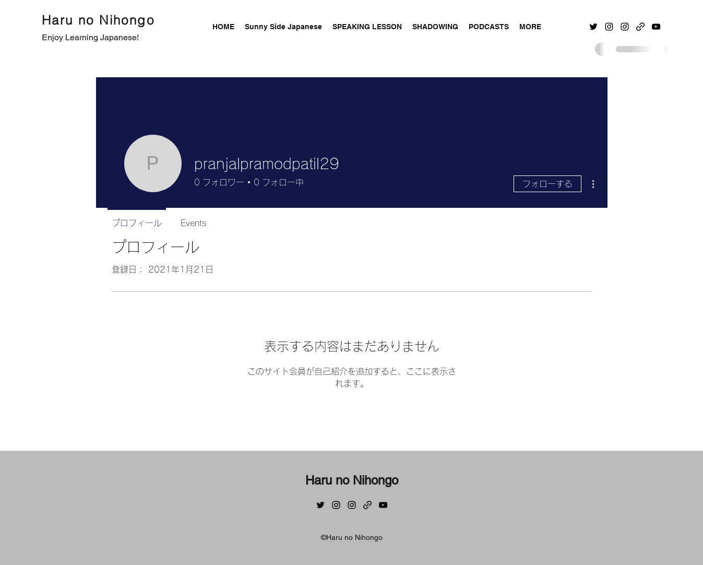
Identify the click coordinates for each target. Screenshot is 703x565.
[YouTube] (656, 26)
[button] (530, 26)
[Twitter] (593, 26)
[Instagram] (609, 26)
